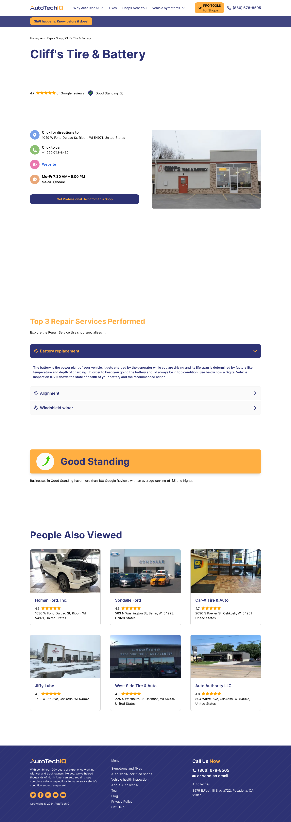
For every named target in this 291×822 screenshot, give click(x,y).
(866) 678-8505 (244, 8)
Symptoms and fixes (126, 768)
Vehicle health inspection (129, 779)
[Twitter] (33, 795)
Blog (114, 796)
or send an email (210, 776)
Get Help (118, 807)
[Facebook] (40, 795)
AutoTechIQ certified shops (131, 774)
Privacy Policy (121, 801)
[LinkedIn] (48, 795)
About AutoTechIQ (125, 785)
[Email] (56, 795)
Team (115, 790)
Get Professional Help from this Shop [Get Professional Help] (85, 199)
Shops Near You (134, 8)
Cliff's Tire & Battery (78, 38)
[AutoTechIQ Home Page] (46, 8)
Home (34, 38)
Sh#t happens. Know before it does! (61, 21)
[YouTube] (63, 795)
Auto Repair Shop (51, 38)
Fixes (113, 8)
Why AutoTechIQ (88, 8)
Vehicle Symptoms (168, 8)
